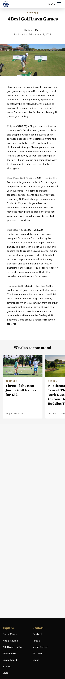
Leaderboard (10, 660)
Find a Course (10, 640)
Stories (7, 666)
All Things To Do (12, 647)
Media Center (40, 647)
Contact (37, 634)
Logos (36, 660)
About (36, 640)
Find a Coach (10, 634)
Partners (37, 653)
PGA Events (9, 653)
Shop (5, 673)
